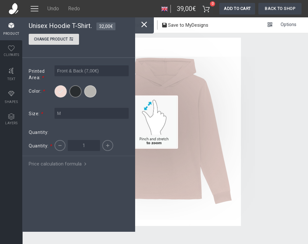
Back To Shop (280, 8)
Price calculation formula (58, 164)
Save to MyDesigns (185, 25)
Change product (54, 39)
